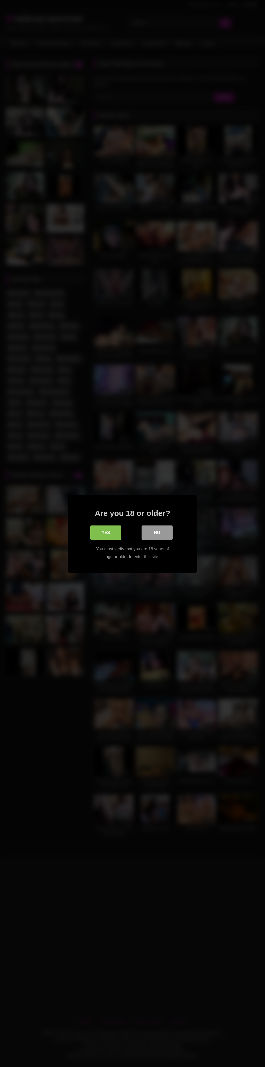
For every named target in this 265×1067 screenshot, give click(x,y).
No (157, 532)
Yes (106, 532)
